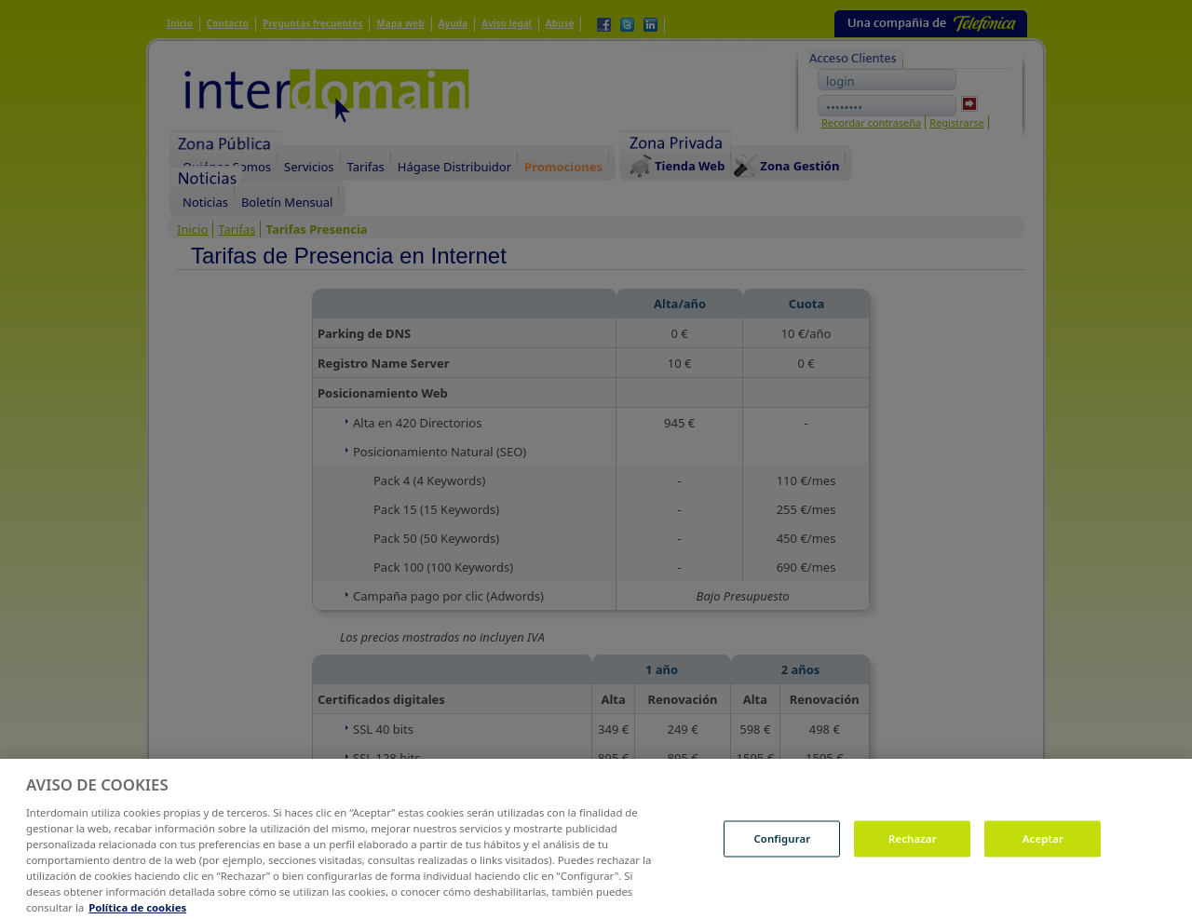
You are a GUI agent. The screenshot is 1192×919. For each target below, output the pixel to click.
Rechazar (912, 851)
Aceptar (1043, 851)
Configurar (781, 851)
